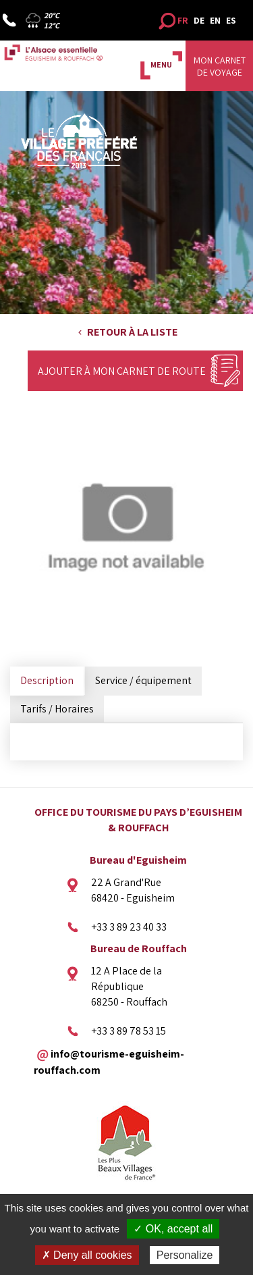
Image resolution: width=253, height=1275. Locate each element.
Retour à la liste (132, 332)
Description (47, 680)
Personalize (185, 1255)
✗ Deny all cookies (87, 1255)
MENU (161, 64)
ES (231, 20)
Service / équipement (143, 680)
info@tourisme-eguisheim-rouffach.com (109, 1061)
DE (199, 20)
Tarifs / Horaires (57, 709)
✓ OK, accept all (173, 1228)
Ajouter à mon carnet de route (122, 371)
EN (215, 20)
